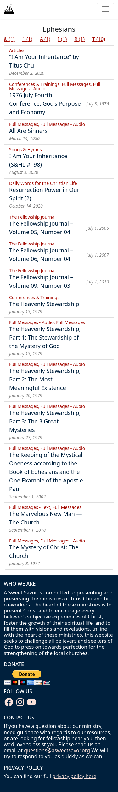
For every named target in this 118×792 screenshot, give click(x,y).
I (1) (62, 39)
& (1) (9, 39)
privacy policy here (74, 776)
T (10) (98, 39)
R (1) (79, 39)
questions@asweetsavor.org (57, 750)
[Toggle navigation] (105, 9)
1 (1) (27, 39)
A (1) (45, 39)
